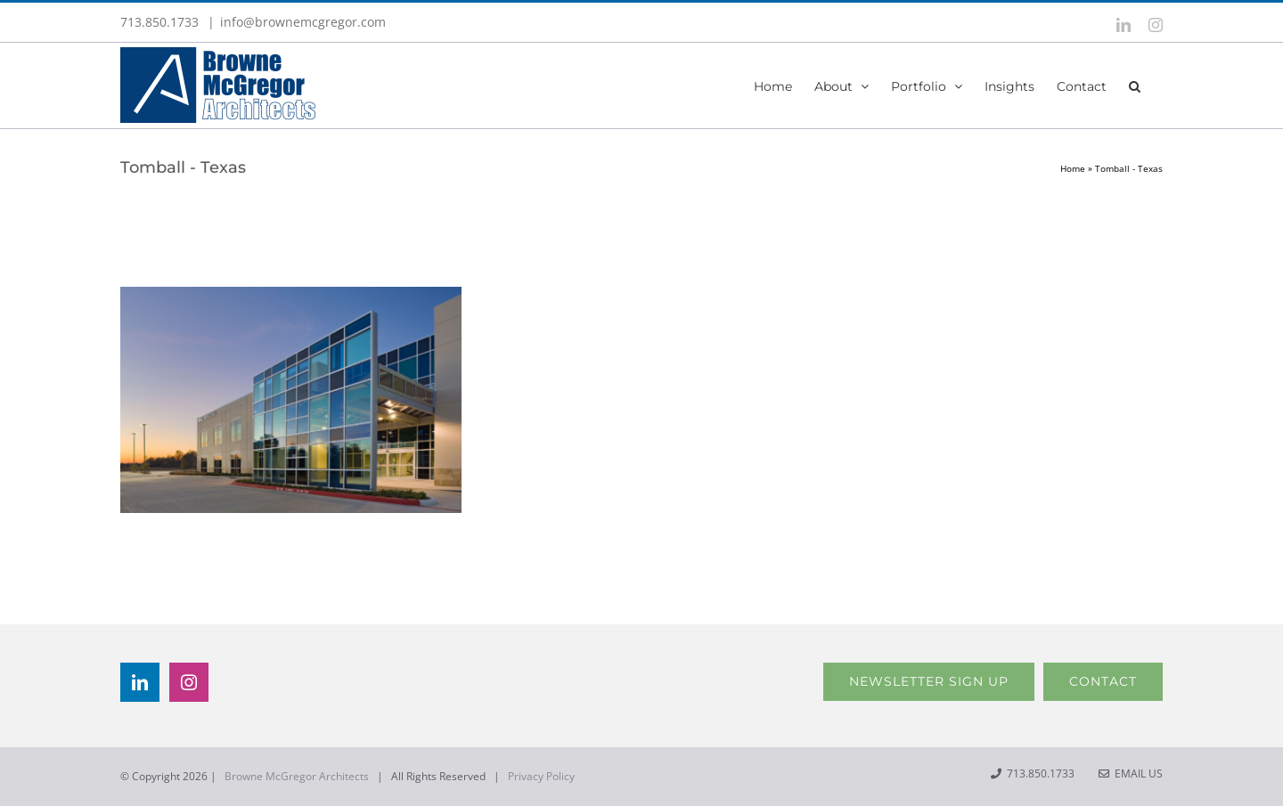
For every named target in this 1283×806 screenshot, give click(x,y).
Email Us (1131, 773)
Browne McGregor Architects (297, 776)
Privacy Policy (541, 776)
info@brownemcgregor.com (303, 21)
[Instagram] (188, 682)
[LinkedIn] (139, 682)
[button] (1134, 85)
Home (1072, 168)
